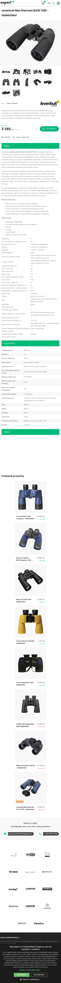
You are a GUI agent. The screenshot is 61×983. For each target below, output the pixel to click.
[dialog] (30, 963)
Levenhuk (46, 103)
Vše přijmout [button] (21, 975)
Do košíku (51, 129)
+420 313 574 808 (51, 834)
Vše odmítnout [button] (39, 975)
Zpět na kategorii (12, 103)
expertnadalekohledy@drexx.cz (20, 834)
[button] (30, 970)
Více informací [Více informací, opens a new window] (43, 967)
